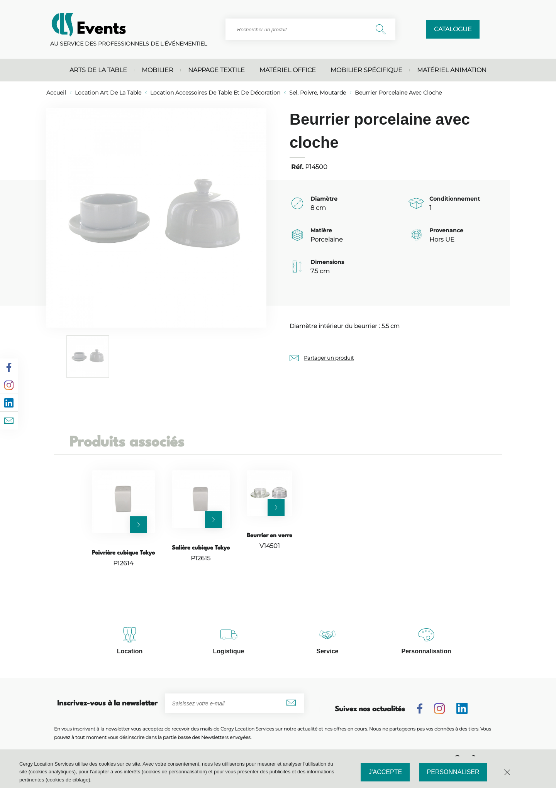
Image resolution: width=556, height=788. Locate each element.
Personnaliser (453, 772)
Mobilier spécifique (366, 70)
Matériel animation (451, 70)
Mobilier (157, 70)
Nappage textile (216, 70)
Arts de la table (98, 70)
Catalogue (453, 29)
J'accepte (385, 772)
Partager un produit (329, 358)
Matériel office (287, 70)
